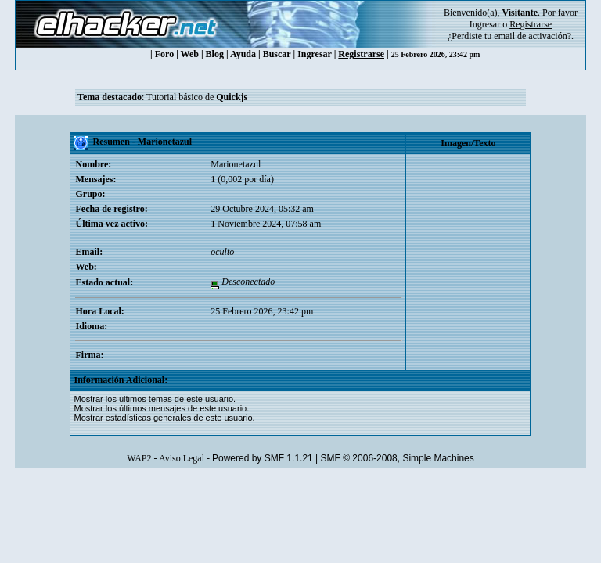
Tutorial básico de (196, 96)
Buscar (277, 53)
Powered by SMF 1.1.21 (262, 458)
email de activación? (532, 35)
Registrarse (361, 53)
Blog (215, 53)
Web (190, 53)
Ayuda (243, 53)
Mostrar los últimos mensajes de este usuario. (161, 408)
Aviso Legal (181, 458)
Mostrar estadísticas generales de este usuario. (164, 417)
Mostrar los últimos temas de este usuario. (155, 398)
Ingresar (485, 24)
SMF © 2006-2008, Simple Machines (397, 458)
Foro (164, 53)
